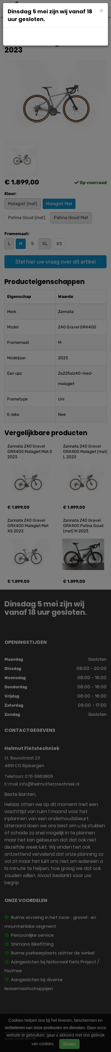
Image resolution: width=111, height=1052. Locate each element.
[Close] (101, 10)
